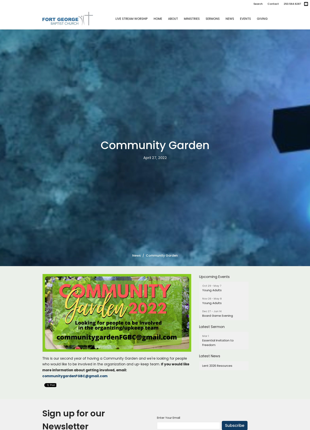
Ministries (192, 19)
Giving (262, 19)
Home (158, 19)
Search (258, 4)
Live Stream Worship (131, 19)
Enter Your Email (168, 418)
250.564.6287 (292, 4)
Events (245, 19)
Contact (273, 4)
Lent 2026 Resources (217, 366)
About (173, 19)
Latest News (209, 355)
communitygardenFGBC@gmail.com (75, 376)
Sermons (213, 19)
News (230, 19)
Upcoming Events (214, 276)
